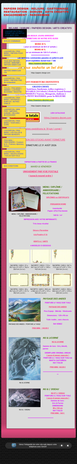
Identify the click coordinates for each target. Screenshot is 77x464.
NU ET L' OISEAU (62, 398)
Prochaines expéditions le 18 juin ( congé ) (50, 116)
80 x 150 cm (51, 418)
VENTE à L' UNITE (51, 234)
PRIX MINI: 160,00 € (51, 379)
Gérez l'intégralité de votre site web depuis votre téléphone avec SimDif (38, 455)
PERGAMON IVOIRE (63, 197)
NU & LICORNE (63, 347)
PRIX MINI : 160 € (51, 423)
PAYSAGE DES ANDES (62, 309)
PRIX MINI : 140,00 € (50, 333)
